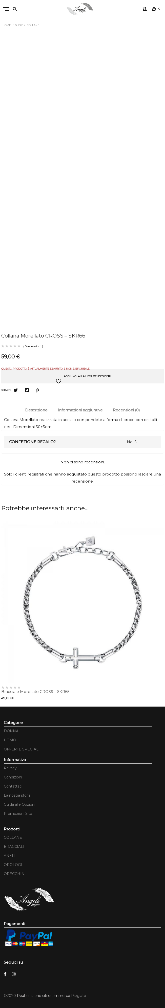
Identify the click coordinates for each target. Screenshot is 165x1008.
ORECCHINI (15, 874)
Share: (6, 390)
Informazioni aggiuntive (80, 410)
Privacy (10, 768)
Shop (19, 25)
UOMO (10, 740)
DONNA (11, 731)
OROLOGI (13, 864)
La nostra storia (17, 795)
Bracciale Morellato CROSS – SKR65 (35, 691)
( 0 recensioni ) (33, 346)
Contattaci (13, 786)
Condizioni (13, 777)
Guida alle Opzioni (19, 804)
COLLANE (33, 25)
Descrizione (36, 410)
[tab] (36, 410)
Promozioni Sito (18, 813)
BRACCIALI (14, 846)
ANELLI (11, 855)
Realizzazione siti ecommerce (44, 995)
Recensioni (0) (126, 410)
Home (7, 25)
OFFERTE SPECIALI (22, 749)
